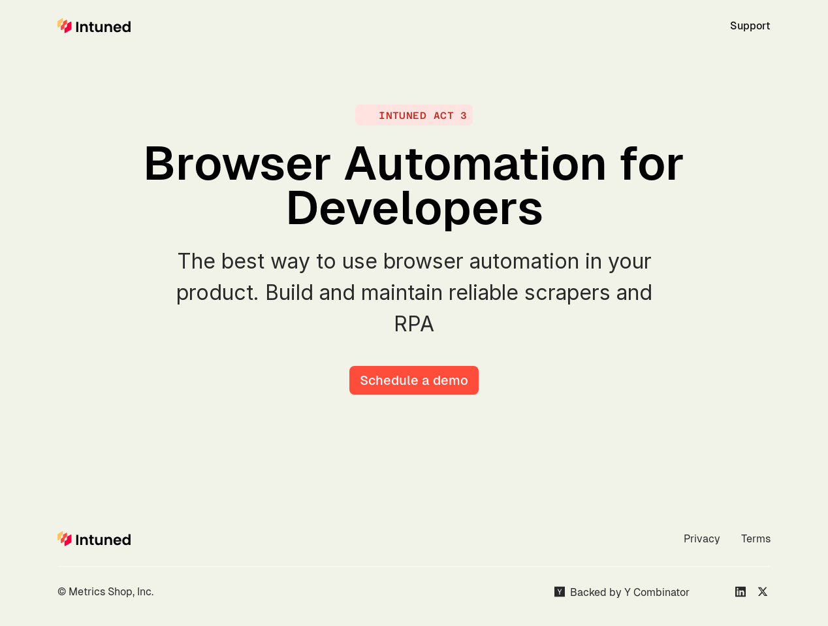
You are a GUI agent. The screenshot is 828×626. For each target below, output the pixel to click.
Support (750, 26)
